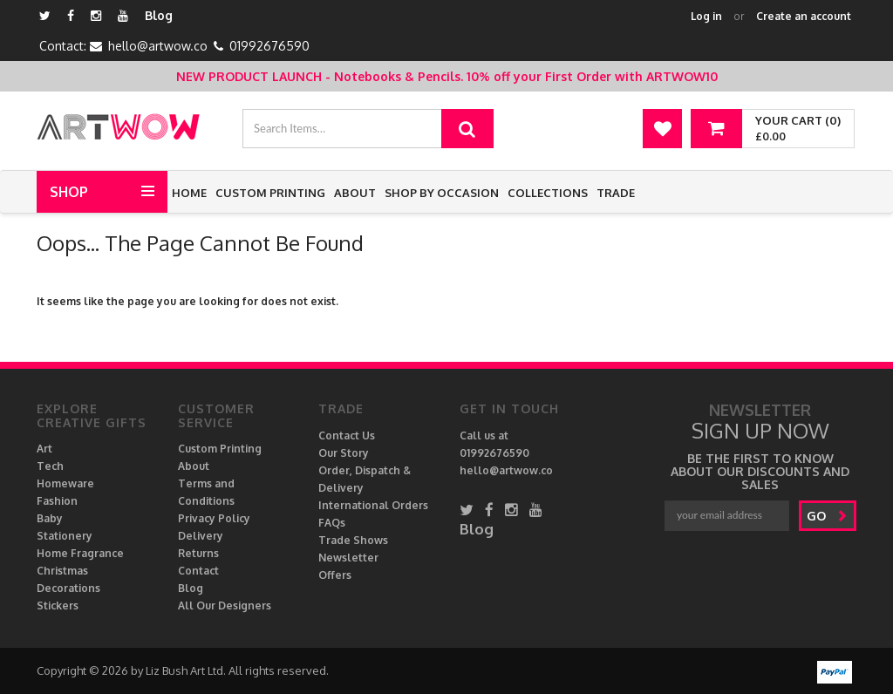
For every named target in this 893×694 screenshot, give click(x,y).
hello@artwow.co (158, 45)
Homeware (65, 483)
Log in (706, 16)
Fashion (57, 500)
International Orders (373, 505)
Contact (198, 570)
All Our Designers (224, 605)
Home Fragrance (80, 553)
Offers (334, 575)
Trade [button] (615, 193)
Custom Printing (270, 193)
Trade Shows (353, 540)
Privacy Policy (214, 518)
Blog (159, 15)
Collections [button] (548, 193)
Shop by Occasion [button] (442, 193)
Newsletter (348, 557)
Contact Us (346, 435)
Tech (50, 466)
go (827, 515)
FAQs (331, 522)
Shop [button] (69, 192)
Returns (198, 553)
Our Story (343, 452)
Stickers (57, 605)
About (355, 193)
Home (189, 193)
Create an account (803, 16)
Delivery (200, 535)
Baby (50, 518)
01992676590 (269, 45)
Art (44, 448)
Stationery (64, 535)
